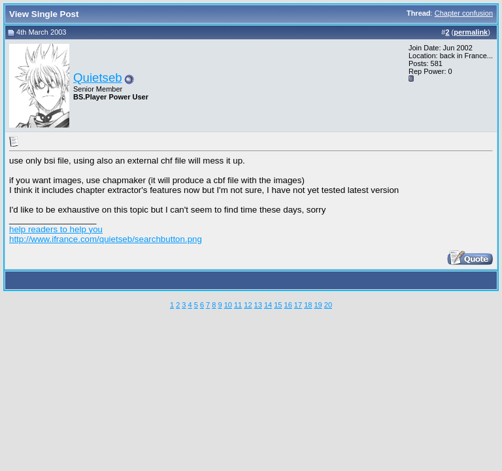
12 (248, 305)
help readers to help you (56, 229)
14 (268, 305)
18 (308, 305)
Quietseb (97, 77)
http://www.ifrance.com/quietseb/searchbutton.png (105, 239)
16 (288, 305)
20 (328, 305)
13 (258, 305)
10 (228, 305)
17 (298, 305)
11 (238, 305)
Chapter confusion (464, 13)
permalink (471, 32)
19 (318, 305)
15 (278, 305)
